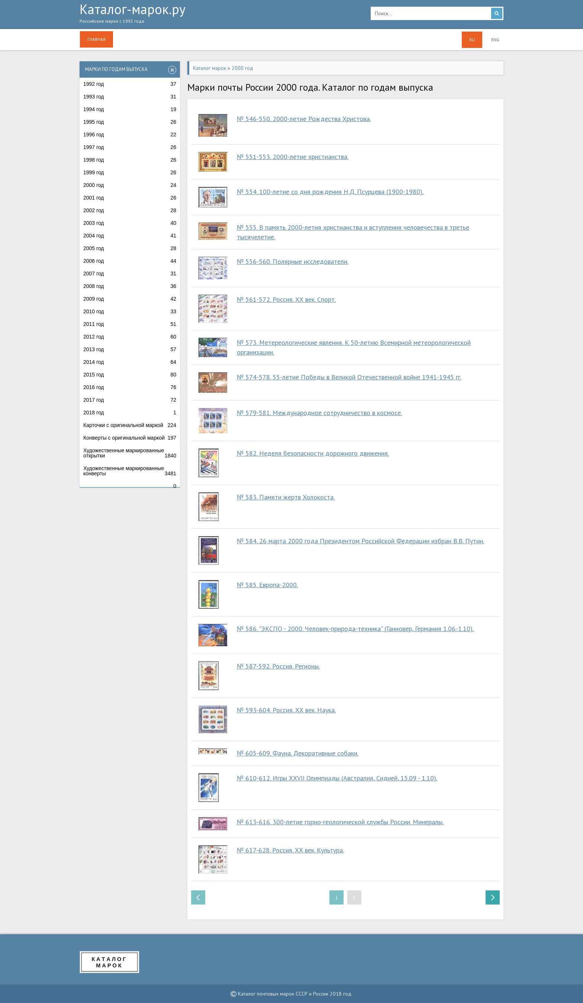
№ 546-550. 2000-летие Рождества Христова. (304, 118)
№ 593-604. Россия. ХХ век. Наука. (286, 710)
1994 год (129, 109)
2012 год (129, 337)
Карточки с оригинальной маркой (129, 425)
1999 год (129, 172)
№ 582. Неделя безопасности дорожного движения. (313, 453)
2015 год (129, 375)
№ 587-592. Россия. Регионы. (278, 666)
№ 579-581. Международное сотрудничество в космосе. (319, 412)
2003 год (129, 223)
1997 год (129, 147)
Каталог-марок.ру (220, 15)
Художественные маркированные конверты (129, 470)
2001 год (129, 198)
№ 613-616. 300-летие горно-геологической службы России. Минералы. (340, 822)
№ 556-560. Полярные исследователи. (292, 261)
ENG (495, 39)
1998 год (129, 160)
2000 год (129, 185)
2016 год (129, 387)
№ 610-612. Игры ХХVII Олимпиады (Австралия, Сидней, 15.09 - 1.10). (337, 778)
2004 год (129, 236)
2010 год (129, 311)
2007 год (129, 273)
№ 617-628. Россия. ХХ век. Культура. (290, 850)
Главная (96, 39)
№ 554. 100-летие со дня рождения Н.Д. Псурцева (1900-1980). (330, 191)
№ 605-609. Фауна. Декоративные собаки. (297, 753)
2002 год (129, 210)
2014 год (129, 362)
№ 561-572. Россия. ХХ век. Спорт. (286, 299)
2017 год (129, 400)
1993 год (129, 97)
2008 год (129, 286)
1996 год (129, 134)
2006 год (129, 261)
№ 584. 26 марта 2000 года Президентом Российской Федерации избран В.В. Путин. (360, 541)
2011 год (129, 324)
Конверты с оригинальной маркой (129, 438)
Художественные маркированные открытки (129, 453)
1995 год (129, 122)
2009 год (129, 299)
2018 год (129, 412)
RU (472, 39)
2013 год (129, 349)
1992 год (129, 84)
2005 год (129, 248)
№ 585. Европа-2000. (267, 584)
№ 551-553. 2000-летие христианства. (292, 156)
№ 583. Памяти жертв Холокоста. (286, 497)
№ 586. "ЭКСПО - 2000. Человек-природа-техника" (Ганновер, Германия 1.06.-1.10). (355, 628)
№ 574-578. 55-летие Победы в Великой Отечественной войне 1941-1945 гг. (349, 377)
